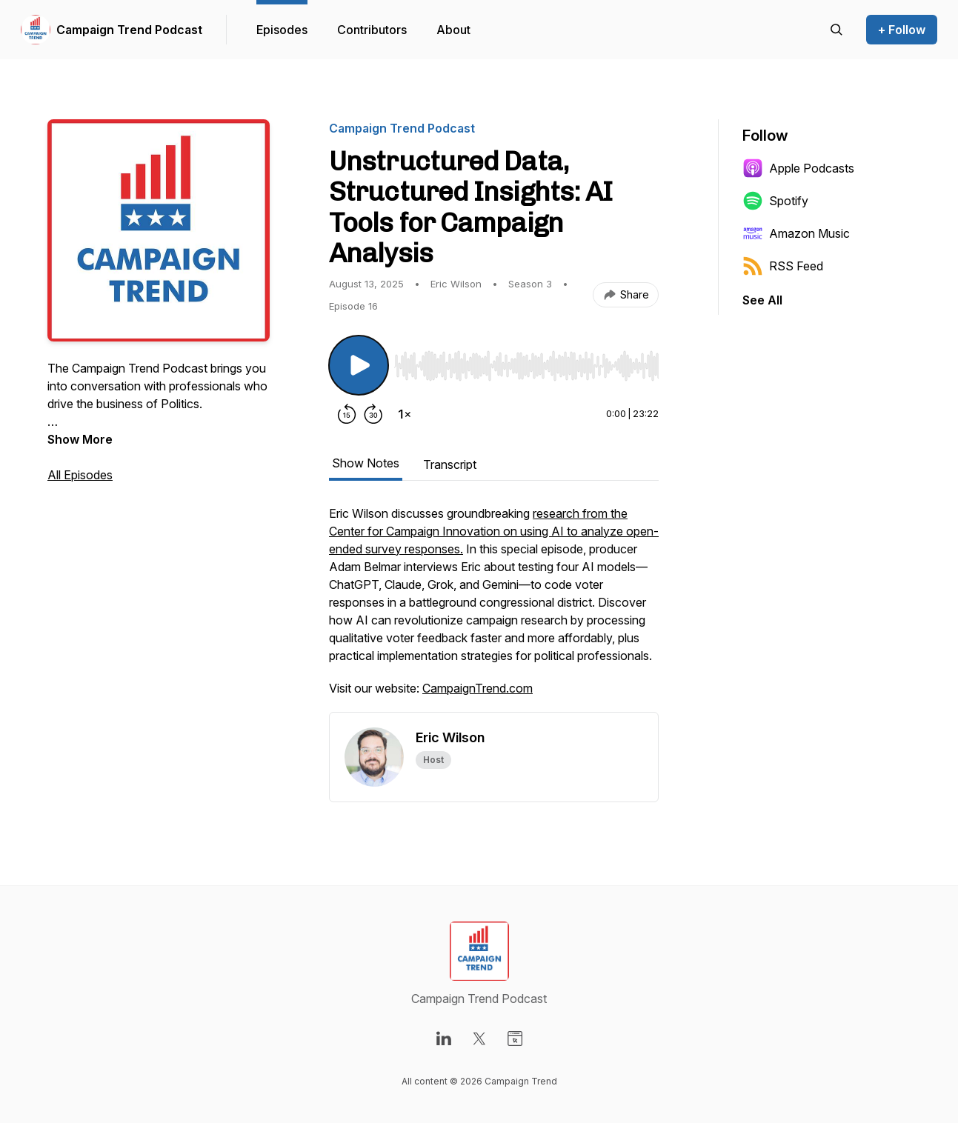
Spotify (775, 200)
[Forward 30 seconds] (373, 414)
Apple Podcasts (798, 168)
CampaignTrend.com (477, 688)
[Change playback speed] (404, 414)
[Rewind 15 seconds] (346, 414)
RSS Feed (782, 266)
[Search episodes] (836, 30)
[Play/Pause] (358, 365)
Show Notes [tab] (365, 463)
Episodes (281, 29)
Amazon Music (796, 233)
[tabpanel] (494, 608)
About (453, 29)
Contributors (372, 29)
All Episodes (80, 474)
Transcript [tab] (449, 464)
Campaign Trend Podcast (129, 29)
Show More (80, 439)
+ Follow (901, 29)
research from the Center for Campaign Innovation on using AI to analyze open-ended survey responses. (494, 531)
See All (762, 300)
